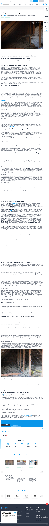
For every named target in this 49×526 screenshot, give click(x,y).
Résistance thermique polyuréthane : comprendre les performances (33, 470)
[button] (41, 472)
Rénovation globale (18, 508)
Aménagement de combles (19, 511)
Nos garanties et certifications (29, 509)
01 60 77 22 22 (45, 4)
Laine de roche (3, 100)
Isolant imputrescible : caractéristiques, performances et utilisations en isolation (21, 470)
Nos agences (26, 517)
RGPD (7, 524)
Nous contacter (27, 516)
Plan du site (10, 524)
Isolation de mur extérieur (19, 515)
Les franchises (27, 513)
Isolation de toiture (18, 512)
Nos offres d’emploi (27, 510)
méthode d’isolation (15, 203)
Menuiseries (17, 519)
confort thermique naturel (11, 126)
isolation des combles (6, 241)
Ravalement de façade (18, 516)
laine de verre (10, 210)
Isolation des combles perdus (5, 270)
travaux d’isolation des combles (27, 415)
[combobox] (21, 433)
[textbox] (5, 433)
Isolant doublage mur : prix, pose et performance (9, 470)
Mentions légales (3, 524)
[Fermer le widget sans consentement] (4, 511)
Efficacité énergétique (5, 130)
